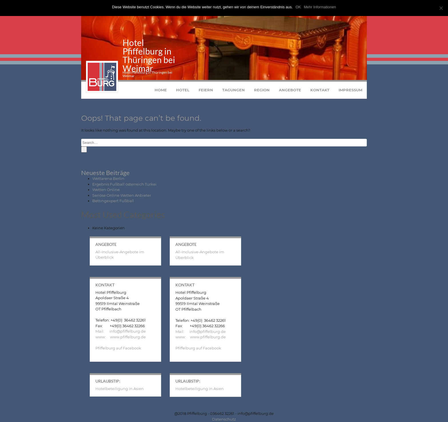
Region (262, 90)
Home (161, 90)
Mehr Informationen (320, 7)
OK (298, 7)
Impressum (350, 90)
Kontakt (319, 90)
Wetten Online (106, 189)
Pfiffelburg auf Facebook (118, 348)
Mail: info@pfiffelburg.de (120, 331)
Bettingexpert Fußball (113, 200)
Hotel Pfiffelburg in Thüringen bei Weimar (149, 55)
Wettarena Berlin (108, 178)
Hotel (182, 90)
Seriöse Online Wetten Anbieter (121, 195)
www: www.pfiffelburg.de (120, 337)
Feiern (206, 90)
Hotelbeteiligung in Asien (119, 388)
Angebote (290, 90)
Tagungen (233, 90)
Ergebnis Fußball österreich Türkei (124, 184)
